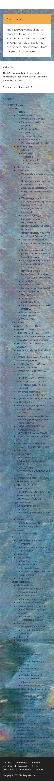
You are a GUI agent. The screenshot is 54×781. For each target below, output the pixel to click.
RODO (20, 671)
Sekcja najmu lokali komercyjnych (33, 737)
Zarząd (20, 529)
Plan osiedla (23, 167)
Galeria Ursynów (25, 115)
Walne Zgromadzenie (27, 505)
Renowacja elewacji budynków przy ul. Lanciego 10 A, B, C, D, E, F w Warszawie (36, 274)
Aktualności (32, 160)
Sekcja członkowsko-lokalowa (31, 723)
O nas (15, 108)
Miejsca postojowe (30, 567)
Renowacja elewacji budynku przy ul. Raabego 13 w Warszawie (35, 264)
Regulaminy (22, 650)
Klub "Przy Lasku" (25, 146)
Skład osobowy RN (30, 523)
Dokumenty (18, 643)
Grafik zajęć (27, 153)
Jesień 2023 (27, 298)
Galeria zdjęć (32, 163)
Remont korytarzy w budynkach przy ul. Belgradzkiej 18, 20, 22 (32, 219)
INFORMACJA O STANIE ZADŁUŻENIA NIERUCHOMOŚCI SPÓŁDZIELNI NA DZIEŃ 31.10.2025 (29, 457)
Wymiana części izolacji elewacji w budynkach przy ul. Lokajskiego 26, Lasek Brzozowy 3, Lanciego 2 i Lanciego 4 (35, 205)
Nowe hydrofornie (30, 291)
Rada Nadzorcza (25, 519)
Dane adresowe (24, 706)
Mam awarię (23, 585)
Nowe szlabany (28, 315)
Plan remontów (29, 626)
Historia (21, 111)
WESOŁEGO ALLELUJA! (29, 326)
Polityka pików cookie (32, 675)
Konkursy (21, 554)
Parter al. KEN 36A (30, 139)
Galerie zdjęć (23, 170)
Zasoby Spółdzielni (30, 301)
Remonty (21, 623)
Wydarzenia (27, 156)
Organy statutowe (21, 502)
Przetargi (16, 536)
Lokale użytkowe (29, 561)
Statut (24, 509)
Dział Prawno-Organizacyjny (31, 744)
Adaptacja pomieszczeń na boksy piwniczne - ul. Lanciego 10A (36, 191)
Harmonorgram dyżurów (33, 526)
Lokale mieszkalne (30, 564)
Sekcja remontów (25, 733)
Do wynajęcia (23, 557)
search (26, 87)
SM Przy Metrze (15, 104)
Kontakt (25, 149)
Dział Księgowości (26, 740)
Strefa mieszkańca (21, 581)
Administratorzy (25, 726)
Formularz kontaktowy (32, 599)
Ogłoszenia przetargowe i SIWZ (32, 540)
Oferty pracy (23, 578)
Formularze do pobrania (28, 602)
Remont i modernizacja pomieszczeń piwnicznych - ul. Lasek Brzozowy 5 (36, 253)
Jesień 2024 (27, 281)
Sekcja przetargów (26, 747)
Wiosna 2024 (28, 294)
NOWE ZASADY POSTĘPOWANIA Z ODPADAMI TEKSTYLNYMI (33, 471)
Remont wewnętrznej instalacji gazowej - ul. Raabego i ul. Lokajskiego (32, 409)
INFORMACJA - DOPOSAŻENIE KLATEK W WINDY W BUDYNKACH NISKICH (33, 495)
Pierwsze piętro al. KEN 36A (35, 142)
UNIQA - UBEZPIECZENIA (30, 426)
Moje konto (22, 640)
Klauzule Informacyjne (32, 685)
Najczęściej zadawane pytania (31, 605)
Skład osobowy (28, 533)
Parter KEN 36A (34, 135)
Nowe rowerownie (30, 312)
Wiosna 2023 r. (28, 319)
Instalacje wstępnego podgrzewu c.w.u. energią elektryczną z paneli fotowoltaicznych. (33, 419)
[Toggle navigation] (49, 4)
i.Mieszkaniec (28, 595)
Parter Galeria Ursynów (33, 118)
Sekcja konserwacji (26, 730)
